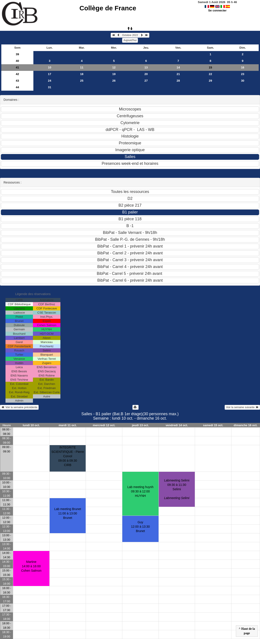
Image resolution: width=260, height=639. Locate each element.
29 (210, 80)
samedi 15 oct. (213, 425)
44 (17, 87)
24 (49, 80)
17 (49, 74)
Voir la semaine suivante (242, 407)
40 (17, 60)
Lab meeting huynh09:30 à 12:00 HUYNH (140, 491)
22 (210, 74)
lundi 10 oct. (31, 425)
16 (242, 67)
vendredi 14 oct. (177, 425)
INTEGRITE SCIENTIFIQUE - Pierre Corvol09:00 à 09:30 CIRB (67, 456)
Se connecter (217, 10)
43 (17, 80)
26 (114, 80)
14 (178, 67)
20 (146, 74)
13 (146, 67)
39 (17, 54)
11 (81, 67)
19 (114, 74)
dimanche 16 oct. (245, 425)
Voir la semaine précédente (19, 407)
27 (146, 80)
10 (49, 67)
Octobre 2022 (130, 35)
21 (178, 74)
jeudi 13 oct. (140, 425)
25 (81, 80)
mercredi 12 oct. (104, 425)
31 (49, 87)
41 (17, 67)
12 (114, 67)
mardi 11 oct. (68, 425)
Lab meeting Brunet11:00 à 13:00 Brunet (67, 513)
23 (242, 74)
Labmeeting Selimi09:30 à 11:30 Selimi (176, 489)
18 (81, 74)
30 (242, 80)
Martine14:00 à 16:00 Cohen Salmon (31, 566)
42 (17, 74)
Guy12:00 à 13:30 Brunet (140, 526)
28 (178, 80)
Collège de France (107, 8)
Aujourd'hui (130, 40)
